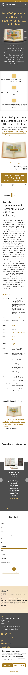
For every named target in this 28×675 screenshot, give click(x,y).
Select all (7, 665)
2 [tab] (10, 509)
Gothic (13, 336)
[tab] (14, 411)
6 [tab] (20, 509)
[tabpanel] (14, 474)
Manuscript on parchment (18, 317)
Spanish (14, 343)
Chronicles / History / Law (18, 340)
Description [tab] (7, 195)
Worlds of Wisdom (6, 643)
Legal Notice (21, 658)
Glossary (3, 642)
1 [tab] (8, 509)
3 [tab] (13, 509)
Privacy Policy (7, 660)
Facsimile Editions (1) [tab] (15, 195)
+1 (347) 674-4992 (20, 1)
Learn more (14, 671)
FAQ (2, 640)
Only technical (19, 665)
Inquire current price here (14, 178)
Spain (13, 325)
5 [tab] (18, 509)
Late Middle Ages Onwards (18, 332)
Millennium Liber (5, 562)
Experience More (14, 498)
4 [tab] (15, 509)
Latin (13, 344)
